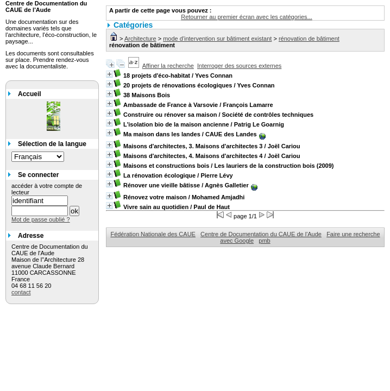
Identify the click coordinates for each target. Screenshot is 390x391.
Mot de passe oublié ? (40, 219)
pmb (264, 240)
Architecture (140, 38)
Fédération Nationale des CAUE (153, 234)
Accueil (29, 94)
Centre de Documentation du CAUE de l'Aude (261, 234)
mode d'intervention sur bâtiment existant (217, 38)
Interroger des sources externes (239, 65)
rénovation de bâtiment (309, 38)
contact (20, 292)
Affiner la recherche (168, 65)
